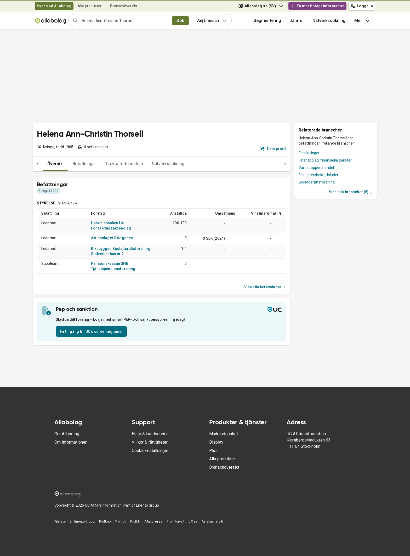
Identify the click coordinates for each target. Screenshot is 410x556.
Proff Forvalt (175, 521)
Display (216, 442)
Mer (362, 20)
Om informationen (70, 442)
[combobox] (125, 20)
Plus (213, 450)
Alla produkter (89, 6)
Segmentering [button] (267, 20)
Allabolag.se (153, 521)
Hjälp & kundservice (150, 433)
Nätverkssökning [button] (328, 20)
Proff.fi (135, 521)
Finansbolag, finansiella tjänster (325, 160)
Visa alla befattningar (265, 287)
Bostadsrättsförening (317, 182)
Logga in (361, 6)
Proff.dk (120, 521)
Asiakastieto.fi (212, 521)
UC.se (193, 521)
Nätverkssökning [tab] (157, 163)
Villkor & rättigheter (150, 442)
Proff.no (105, 521)
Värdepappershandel (316, 167)
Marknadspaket (223, 433)
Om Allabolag (66, 433)
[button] (296, 20)
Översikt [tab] (45, 163)
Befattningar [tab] (74, 163)
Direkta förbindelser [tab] (113, 163)
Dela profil (273, 149)
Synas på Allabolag (54, 6)
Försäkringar (309, 153)
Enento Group (147, 505)
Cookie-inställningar (150, 450)
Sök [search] (180, 20)
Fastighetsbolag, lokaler (319, 175)
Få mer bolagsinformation (317, 6)
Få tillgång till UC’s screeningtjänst (91, 331)
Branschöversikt (123, 6)
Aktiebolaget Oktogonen (112, 238)
